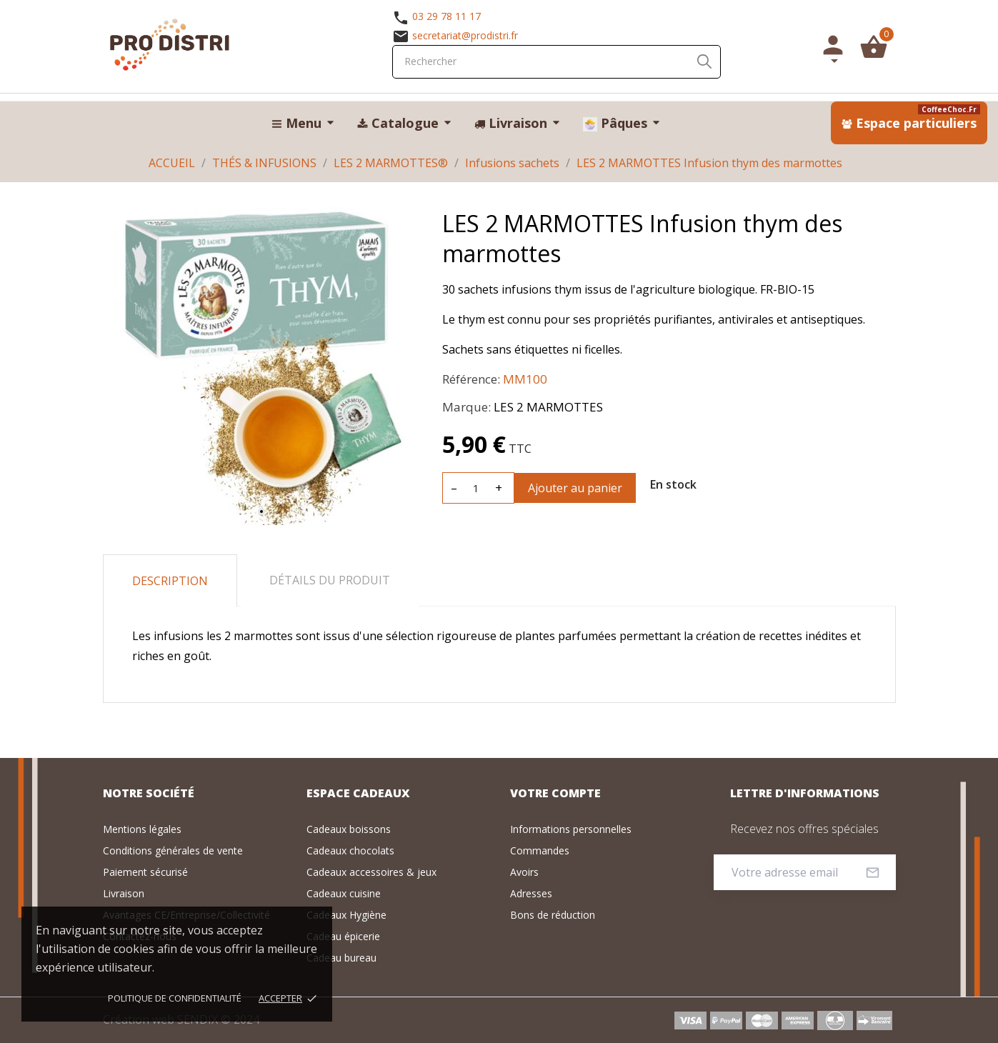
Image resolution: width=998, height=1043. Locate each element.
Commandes (539, 850)
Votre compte (555, 793)
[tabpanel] (262, 366)
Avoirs (524, 872)
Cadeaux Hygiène (346, 915)
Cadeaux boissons (348, 829)
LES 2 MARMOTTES (548, 407)
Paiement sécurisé (145, 872)
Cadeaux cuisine (343, 893)
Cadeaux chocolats (350, 850)
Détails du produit (329, 580)
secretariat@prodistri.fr (465, 35)
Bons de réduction (552, 915)
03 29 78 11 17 (446, 16)
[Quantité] (476, 488)
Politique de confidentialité (174, 998)
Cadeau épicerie (343, 936)
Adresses (531, 893)
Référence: (471, 379)
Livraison (123, 893)
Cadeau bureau (341, 957)
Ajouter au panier (575, 488)
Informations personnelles (571, 829)
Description (170, 581)
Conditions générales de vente (173, 850)
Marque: (466, 407)
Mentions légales (142, 829)
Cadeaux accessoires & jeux (371, 872)
